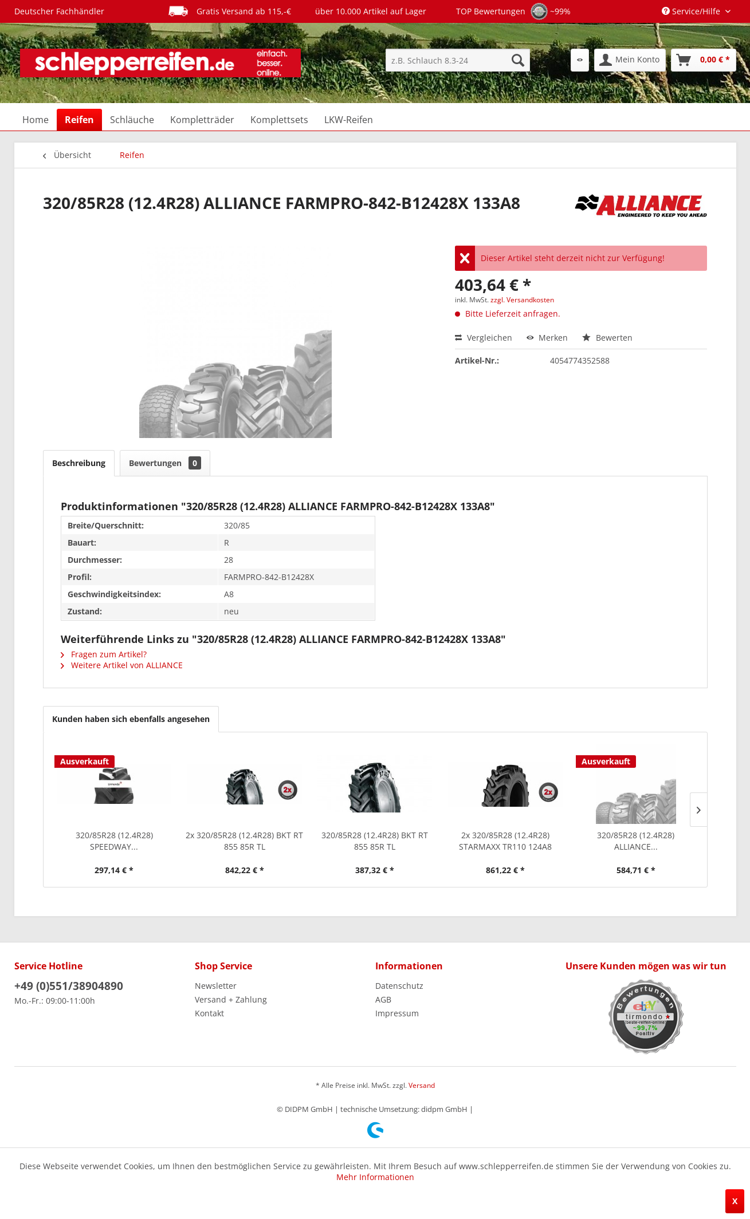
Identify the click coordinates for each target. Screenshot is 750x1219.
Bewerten (607, 337)
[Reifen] (79, 120)
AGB (383, 999)
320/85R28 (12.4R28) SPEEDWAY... (114, 841)
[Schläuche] (132, 120)
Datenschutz (399, 985)
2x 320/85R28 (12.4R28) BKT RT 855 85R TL (244, 841)
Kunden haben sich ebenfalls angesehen (131, 718)
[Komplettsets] (279, 120)
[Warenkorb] (703, 60)
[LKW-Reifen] (348, 120)
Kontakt (209, 1013)
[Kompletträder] (202, 120)
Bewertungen (165, 463)
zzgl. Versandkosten (522, 300)
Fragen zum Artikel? (104, 654)
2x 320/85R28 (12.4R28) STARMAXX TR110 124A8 (505, 841)
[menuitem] (458, 60)
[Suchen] (518, 60)
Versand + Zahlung (231, 999)
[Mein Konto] (630, 60)
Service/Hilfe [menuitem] (692, 11)
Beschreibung (78, 462)
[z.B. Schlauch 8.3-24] (458, 60)
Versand (422, 1085)
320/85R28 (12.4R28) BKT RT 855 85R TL (374, 841)
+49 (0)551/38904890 (68, 986)
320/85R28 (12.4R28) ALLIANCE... (635, 841)
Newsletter (216, 985)
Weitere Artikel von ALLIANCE (122, 665)
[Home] (35, 120)
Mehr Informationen (375, 1176)
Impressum (397, 1013)
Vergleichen (483, 337)
